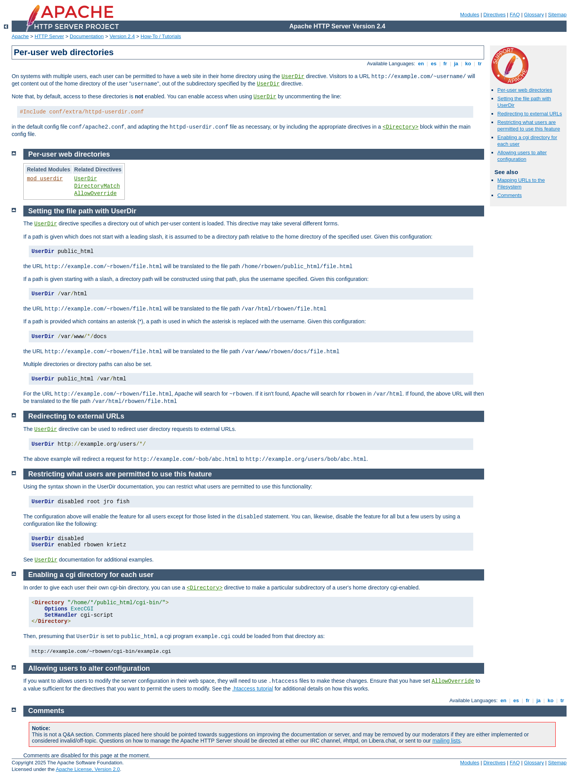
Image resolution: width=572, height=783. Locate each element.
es (433, 63)
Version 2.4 (122, 36)
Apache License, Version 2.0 (88, 769)
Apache (20, 36)
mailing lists (446, 741)
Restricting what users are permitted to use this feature (528, 125)
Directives (494, 14)
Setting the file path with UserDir (82, 211)
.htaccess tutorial (252, 688)
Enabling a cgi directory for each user (91, 575)
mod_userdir (45, 179)
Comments (509, 195)
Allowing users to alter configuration (522, 156)
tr (480, 63)
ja (456, 63)
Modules (469, 14)
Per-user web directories (524, 90)
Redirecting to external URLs (529, 114)
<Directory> (400, 127)
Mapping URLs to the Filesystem (521, 183)
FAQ (515, 14)
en (420, 63)
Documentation (86, 36)
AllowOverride (95, 193)
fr (445, 63)
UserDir (293, 76)
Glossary (534, 14)
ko (468, 63)
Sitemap (557, 14)
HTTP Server (49, 36)
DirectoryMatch (97, 186)
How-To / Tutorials (161, 36)
